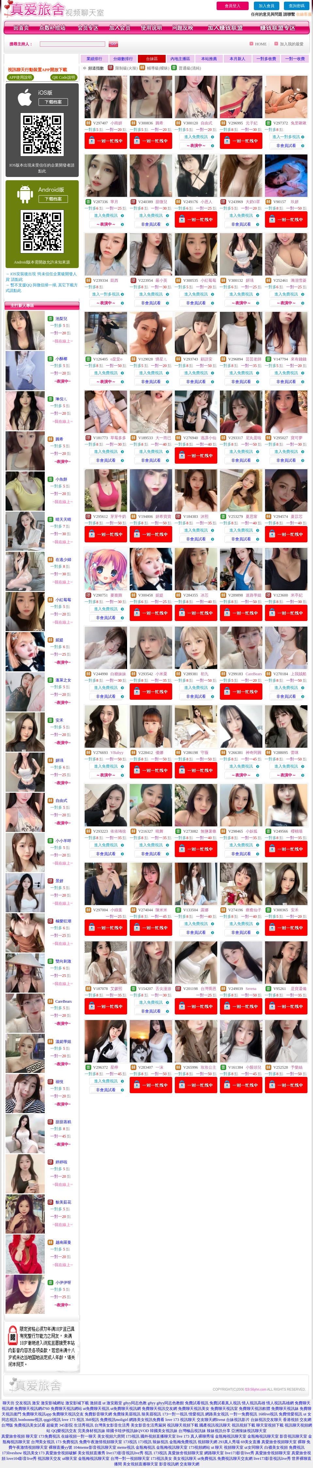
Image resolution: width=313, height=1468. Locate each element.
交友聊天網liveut (211, 1419)
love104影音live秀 (22, 1458)
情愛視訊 (196, 1414)
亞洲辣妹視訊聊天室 (249, 1430)
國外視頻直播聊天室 (158, 1436)
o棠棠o (116, 359)
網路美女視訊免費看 (146, 1419)
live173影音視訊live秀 (124, 1453)
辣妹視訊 (160, 1442)
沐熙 (204, 516)
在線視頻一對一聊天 (78, 1436)
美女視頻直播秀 (91, 1453)
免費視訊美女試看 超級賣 (36, 1425)
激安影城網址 (52, 1403)
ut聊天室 (69, 1458)
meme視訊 (126, 1447)
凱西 (114, 280)
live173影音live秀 (239, 1453)
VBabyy (117, 752)
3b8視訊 (92, 1419)
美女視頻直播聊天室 (140, 1464)
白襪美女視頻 (276, 1447)
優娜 (159, 752)
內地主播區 (180, 58)
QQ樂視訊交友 (63, 1430)
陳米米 (161, 910)
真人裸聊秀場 (202, 1436)
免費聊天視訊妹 (285, 1408)
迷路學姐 (253, 595)
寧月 (114, 201)
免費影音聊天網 (98, 1414)
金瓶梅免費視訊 (183, 1442)
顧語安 (206, 359)
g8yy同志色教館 (170, 1403)
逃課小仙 (208, 438)
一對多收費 (266, 58)
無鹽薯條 (208, 831)
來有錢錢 (298, 359)
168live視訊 (268, 1414)
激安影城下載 (77, 1403)
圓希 (59, 439)
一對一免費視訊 (243, 1414)
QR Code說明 (64, 77)
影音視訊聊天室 (293, 1436)
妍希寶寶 (163, 516)
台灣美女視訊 (43, 1442)
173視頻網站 (199, 1447)
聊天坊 (8, 1403)
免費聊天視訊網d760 (32, 1408)
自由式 (61, 800)
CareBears (64, 1001)
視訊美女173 (33, 1453)
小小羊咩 (63, 840)
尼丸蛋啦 (253, 438)
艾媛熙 (116, 988)
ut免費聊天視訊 (96, 1408)
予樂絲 (297, 1067)
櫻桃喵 (297, 831)
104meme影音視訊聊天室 (94, 1447)
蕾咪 (295, 752)
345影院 (66, 1425)
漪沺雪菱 (298, 280)
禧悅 (59, 1081)
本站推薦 (209, 58)
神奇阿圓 (253, 752)
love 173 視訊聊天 (180, 1419)
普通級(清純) (190, 68)
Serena (251, 988)
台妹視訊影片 (238, 1419)
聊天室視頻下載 (270, 1425)
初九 (204, 674)
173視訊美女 (161, 1458)
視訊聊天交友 (49, 1458)
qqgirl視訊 (52, 1419)
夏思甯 (251, 516)
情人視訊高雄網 (280, 1403)
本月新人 (237, 58)
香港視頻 (291, 1419)
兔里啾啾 (298, 123)
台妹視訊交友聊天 (266, 1419)
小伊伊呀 (63, 1282)
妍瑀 (59, 760)
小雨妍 (116, 123)
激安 (36, 1403)
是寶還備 (298, 988)
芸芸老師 (253, 359)
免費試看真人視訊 (225, 1403)
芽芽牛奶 (118, 516)
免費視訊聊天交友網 (235, 1458)
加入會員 (266, 6)
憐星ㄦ (161, 359)
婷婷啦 (61, 1162)
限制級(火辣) (126, 68)
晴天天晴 (63, 519)
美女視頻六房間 (111, 1436)
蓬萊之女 (63, 680)
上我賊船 (298, 674)
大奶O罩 (253, 201)
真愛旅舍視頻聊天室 (185, 1453)
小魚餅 (61, 479)
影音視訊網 (169, 1464)
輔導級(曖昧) (158, 68)
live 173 (183, 1436)
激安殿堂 (114, 1403)
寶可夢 (297, 438)
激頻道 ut (98, 1403)
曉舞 (159, 831)
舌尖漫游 (163, 988)
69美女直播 (250, 1442)
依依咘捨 (118, 831)
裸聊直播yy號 (60, 1447)
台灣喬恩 (208, 988)
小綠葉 (116, 910)
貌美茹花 (63, 1202)
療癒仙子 (253, 910)
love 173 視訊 (73, 1419)
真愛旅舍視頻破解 (61, 1453)
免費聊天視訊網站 (66, 1408)
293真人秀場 (229, 1442)
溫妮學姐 (63, 1041)
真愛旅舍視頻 (13, 1436)
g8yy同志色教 (135, 1403)
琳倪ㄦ (61, 399)
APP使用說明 (20, 77)
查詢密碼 (297, 6)
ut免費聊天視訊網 (125, 1408)
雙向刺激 (63, 961)
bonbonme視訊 (30, 1419)
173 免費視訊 (67, 1442)
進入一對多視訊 (286, 137)
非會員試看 (286, 145)
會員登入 (232, 6)
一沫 (159, 1067)
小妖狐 (251, 831)
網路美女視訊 (217, 1414)
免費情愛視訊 (290, 1414)
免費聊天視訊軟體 (254, 1408)
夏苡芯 (297, 516)
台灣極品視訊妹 (192, 1430)
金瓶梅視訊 (145, 1447)
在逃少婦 (63, 559)
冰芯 (204, 595)
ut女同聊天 (253, 1447)
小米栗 (161, 674)
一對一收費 (295, 58)
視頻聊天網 (207, 1442)
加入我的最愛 (292, 44)
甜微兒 (161, 201)
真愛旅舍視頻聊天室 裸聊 (283, 1442)
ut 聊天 (217, 1447)
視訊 (148, 1453)
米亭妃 (297, 595)
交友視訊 (23, 1403)
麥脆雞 (116, 595)
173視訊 (133, 1436)
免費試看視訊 (196, 1403)
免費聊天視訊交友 (68, 1414)
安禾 (59, 720)
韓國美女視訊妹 (163, 1430)
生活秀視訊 (83, 1425)
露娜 (204, 910)
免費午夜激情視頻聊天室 (100, 1442)
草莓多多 (118, 438)
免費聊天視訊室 (224, 1408)
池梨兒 (61, 318)
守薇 (204, 752)
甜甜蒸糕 (63, 1122)
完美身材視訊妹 (91, 1430)
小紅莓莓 (63, 600)
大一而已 (163, 438)
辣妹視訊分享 (218, 1430)
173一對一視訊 (175, 1414)
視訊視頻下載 (243, 1425)
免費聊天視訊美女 (193, 1408)
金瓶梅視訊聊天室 (230, 1436)
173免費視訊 (49, 1436)
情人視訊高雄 (253, 1403)
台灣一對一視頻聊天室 (130, 1458)
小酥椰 (61, 359)
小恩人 (206, 201)
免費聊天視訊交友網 (159, 1408)
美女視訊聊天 (185, 1458)
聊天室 (32, 1436)
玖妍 (295, 201)
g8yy (152, 1403)
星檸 (114, 1067)
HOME (261, 44)
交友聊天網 (189, 1464)
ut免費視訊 (207, 1458)
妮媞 (59, 640)
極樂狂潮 (63, 921)
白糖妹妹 (118, 674)
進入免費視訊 (196, 137)
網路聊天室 (214, 1453)
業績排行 (94, 58)
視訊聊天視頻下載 (182, 1425)
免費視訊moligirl (114, 1419)
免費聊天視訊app (36, 1414)
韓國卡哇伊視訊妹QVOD (127, 1430)
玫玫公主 (208, 1067)
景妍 (59, 881)
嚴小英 (161, 280)
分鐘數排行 (123, 58)
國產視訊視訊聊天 (215, 1425)
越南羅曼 (63, 1242)
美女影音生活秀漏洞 (148, 1425)
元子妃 (251, 123)
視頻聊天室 (233, 1447)
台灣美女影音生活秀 (112, 1425)
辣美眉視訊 (151, 1414)
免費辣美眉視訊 (126, 1414)
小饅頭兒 (253, 1067)
